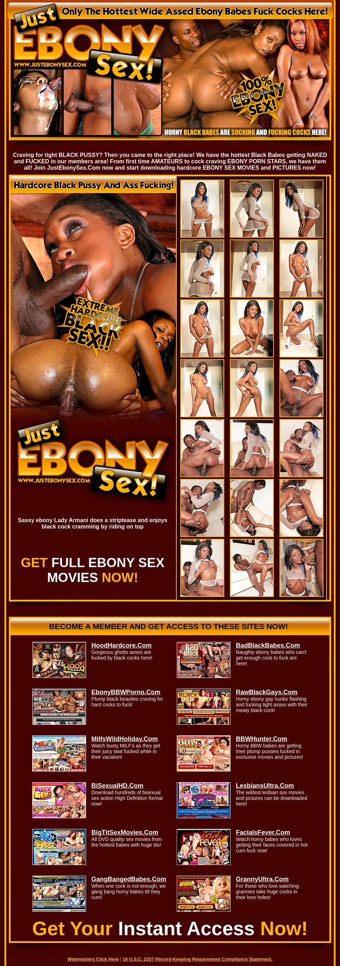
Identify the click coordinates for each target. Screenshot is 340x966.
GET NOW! (93, 570)
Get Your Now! (170, 928)
